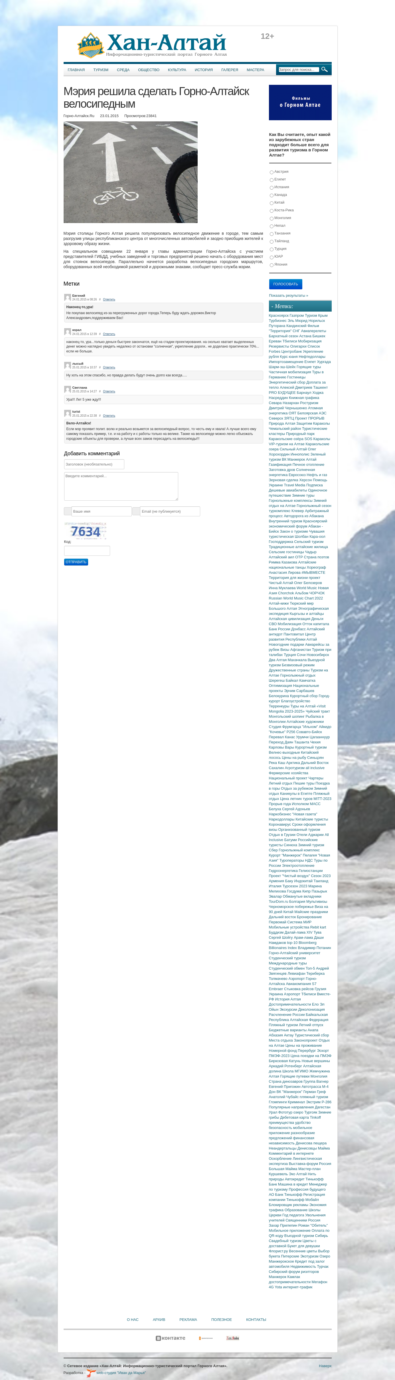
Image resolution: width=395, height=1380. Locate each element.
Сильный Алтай (294, 449)
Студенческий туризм (287, 958)
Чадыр (311, 552)
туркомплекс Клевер (287, 511)
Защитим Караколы (313, 423)
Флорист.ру (279, 1251)
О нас (133, 1319)
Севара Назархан (284, 403)
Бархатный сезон (284, 336)
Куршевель (279, 1174)
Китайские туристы (311, 819)
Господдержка (281, 541)
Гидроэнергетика (284, 870)
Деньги (317, 619)
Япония (278, 264)
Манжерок (278, 1277)
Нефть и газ (317, 475)
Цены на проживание (303, 1045)
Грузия (320, 989)
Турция (278, 248)
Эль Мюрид (297, 320)
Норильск (317, 320)
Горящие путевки (295, 1076)
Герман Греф (314, 1092)
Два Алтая (278, 660)
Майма (324, 1148)
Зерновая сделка (284, 480)
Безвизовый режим (298, 665)
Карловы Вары (282, 747)
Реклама (188, 1319)
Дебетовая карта (295, 1117)
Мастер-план (309, 1169)
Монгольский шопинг (287, 716)
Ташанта (302, 742)
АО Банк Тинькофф (286, 1194)
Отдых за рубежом (297, 788)
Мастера (255, 70)
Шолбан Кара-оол (310, 536)
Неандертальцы (283, 1148)
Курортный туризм (311, 747)
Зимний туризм (311, 845)
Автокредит (295, 1179)
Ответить (109, 299)
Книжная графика (304, 398)
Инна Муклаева (283, 588)
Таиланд (321, 881)
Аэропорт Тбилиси (300, 994)
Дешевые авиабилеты (288, 490)
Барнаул (305, 392)
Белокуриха (279, 696)
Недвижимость (304, 1266)
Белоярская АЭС (312, 413)
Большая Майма (283, 1169)
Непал (277, 225)
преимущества (282, 1122)
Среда (123, 70)
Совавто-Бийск (309, 732)
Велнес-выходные (285, 752)
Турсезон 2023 (295, 886)
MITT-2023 (322, 799)
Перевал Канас (282, 737)
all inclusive (315, 768)
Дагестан (322, 1107)
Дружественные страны (290, 670)
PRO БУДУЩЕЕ (283, 392)
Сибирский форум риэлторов (294, 1271)
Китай (277, 202)
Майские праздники (311, 912)
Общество (148, 70)
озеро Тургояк (305, 1112)
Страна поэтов (316, 557)
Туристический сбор (312, 1035)
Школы (315, 1210)
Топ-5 (311, 968)
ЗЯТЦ (289, 418)
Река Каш (277, 763)
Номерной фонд (283, 1050)
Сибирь (321, 1235)
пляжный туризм (314, 1097)
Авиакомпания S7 (301, 984)
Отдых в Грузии (283, 835)
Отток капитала (315, 624)
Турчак (323, 1266)
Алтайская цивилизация (290, 619)
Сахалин (277, 768)
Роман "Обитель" (313, 1225)
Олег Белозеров (308, 583)
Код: (68, 541)
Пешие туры (304, 783)
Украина (276, 994)
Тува (317, 932)
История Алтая (288, 999)
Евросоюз (298, 475)
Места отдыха (281, 1040)
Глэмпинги (278, 1102)
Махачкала (298, 660)
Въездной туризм (299, 1235)
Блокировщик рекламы (289, 1205)
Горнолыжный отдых (298, 675)
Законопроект (306, 1040)
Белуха (275, 809)
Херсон (306, 480)
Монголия (280, 218)
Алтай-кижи (279, 603)
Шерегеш (277, 680)
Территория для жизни (289, 577)
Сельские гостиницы (287, 552)
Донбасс (299, 629)
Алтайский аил (282, 557)
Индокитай (303, 881)
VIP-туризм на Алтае (287, 444)
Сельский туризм (309, 541)
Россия (314, 1220)
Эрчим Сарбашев (299, 691)
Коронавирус (280, 824)
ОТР (299, 557)
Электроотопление (298, 865)
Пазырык (319, 891)
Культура (177, 70)
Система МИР (299, 922)
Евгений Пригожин (285, 1086)
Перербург (307, 1050)
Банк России (280, 629)
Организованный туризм (299, 829)
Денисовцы (307, 1148)
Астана (305, 336)
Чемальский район (285, 428)
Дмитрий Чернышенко (288, 408)
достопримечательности (290, 1282)
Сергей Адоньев (296, 809)
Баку (289, 881)
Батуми (291, 840)
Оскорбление (281, 1158)
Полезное (221, 1319)
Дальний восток (283, 917)
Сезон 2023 (321, 876)
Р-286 (327, 1102)
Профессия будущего (307, 1189)
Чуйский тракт (318, 711)
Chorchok (286, 593)
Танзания (280, 233)
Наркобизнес (280, 814)
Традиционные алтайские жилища (298, 547)
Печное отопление (309, 464)
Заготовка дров (282, 470)
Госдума (294, 891)
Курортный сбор (304, 696)
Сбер (274, 850)
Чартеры (315, 778)
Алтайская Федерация (309, 1020)
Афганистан (301, 649)
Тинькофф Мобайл (302, 1200)
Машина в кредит (293, 1184)
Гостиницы (296, 377)
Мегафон (319, 1282)
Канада (278, 194)
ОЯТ (293, 413)
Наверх (325, 1366)
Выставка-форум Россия (310, 1164)
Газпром (297, 315)
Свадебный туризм (286, 1241)
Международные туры (288, 963)
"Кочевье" (278, 732)
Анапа (313, 1030)
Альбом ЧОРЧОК (310, 593)
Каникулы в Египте (296, 793)
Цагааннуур (320, 737)
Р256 (291, 732)
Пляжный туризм (284, 1025)
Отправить (76, 562)
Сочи (302, 655)
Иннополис (301, 454)
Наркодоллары (282, 819)
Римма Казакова (283, 562)
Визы (285, 649)
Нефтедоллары (312, 356)
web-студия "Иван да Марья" (116, 1373)
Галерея (229, 70)
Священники (296, 1220)
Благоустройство (295, 701)
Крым (323, 315)
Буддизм (277, 932)
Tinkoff (315, 1117)
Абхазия (276, 1035)
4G (272, 1287)
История (204, 70)
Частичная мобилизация (290, 372)
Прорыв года (280, 804)
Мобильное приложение (290, 1230)
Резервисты (279, 346)
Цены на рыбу (294, 757)
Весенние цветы (303, 1251)
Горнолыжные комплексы (291, 500)
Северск (276, 418)
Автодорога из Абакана (304, 516)
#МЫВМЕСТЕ (313, 572)
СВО (273, 624)
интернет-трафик (297, 1287)
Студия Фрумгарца (285, 727)
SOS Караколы (317, 439)
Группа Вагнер (316, 1081)
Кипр (307, 891)
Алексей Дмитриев (296, 387)
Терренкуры (280, 706)
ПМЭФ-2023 (280, 1056)
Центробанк (292, 351)
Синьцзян (315, 757)
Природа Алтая (282, 423)
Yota (279, 1287)
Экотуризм (310, 1256)
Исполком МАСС (306, 804)
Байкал (292, 680)
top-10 (292, 942)
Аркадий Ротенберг (286, 1066)
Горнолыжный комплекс (299, 850)
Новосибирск (318, 655)
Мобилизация (290, 624)
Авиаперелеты (313, 331)
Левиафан (296, 973)
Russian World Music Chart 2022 (296, 598)
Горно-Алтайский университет (295, 953)
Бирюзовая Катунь (285, 1061)
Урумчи (303, 737)
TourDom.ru (279, 901)
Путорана (277, 326)
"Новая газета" (304, 814)
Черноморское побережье (292, 906)
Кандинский (296, 326)
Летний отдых (281, 783)
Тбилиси (290, 341)
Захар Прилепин (283, 1225)
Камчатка (307, 680)
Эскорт (323, 1050)
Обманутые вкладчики (302, 896)
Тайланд (279, 241)
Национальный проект (289, 778)
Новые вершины (316, 1061)
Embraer (276, 989)
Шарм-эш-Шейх (283, 367)
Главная (76, 70)
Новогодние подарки (287, 644)
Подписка (314, 485)
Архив (159, 1319)
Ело (316, 1004)
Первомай (278, 922)
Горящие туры (309, 367)
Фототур (285, 1112)
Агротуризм (295, 768)
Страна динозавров (286, 1081)
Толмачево (279, 978)
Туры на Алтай (303, 706)
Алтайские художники (305, 721)
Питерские (290, 1256)
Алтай (311, 459)
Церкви (276, 1215)
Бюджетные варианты (288, 1030)
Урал (273, 1112)
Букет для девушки (303, 1246)
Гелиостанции (311, 870)
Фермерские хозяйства (288, 773)
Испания (279, 187)
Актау (289, 1035)
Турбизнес (278, 320)
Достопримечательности (290, 1004)
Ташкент (320, 387)
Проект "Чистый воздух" (290, 876)
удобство (303, 1122)
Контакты (256, 1319)
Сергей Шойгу (281, 937)
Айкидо (325, 727)
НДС (309, 860)
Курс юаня (289, 356)
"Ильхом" (310, 727)
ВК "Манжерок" (289, 1092)
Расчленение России (287, 1014)
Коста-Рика (282, 210)
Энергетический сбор (288, 382)
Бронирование (309, 917)
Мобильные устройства (289, 927)
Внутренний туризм (286, 521)
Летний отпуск (311, 1025)
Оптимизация (281, 685)
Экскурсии (288, 1009)
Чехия (315, 742)
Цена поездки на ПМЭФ (311, 1056)
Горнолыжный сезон (314, 506)
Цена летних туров (296, 799)
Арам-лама (304, 937)
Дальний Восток (315, 763)
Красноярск (279, 315)
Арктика (293, 763)
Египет (278, 179)
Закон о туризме (294, 531)
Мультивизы (316, 901)
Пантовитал (294, 634)
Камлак (293, 1277)
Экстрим (314, 1102)
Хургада (324, 362)
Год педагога (293, 1215)
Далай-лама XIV (299, 932)
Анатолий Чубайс (284, 1097)
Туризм (100, 70)
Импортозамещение (287, 362)
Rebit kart (318, 927)
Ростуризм (309, 403)
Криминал (297, 1102)
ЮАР (276, 256)
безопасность (281, 1128)
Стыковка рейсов (299, 989)
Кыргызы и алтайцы (307, 613)
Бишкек (319, 336)
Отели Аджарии (311, 835)
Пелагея (310, 855)
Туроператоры (292, 860)
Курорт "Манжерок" (286, 855)
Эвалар (276, 896)
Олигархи (298, 346)
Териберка (315, 973)
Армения (277, 881)
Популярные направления (292, 1107)
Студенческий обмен (287, 968)
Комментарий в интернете (291, 1153)
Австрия (279, 171)
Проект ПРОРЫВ (309, 418)
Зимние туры (303, 495)
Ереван (276, 341)
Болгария (297, 901)
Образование (297, 1210)
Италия (276, 886)
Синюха (291, 845)
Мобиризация (309, 341)
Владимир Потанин (314, 948)
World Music (307, 588)
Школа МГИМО (295, 1071)
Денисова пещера (311, 1143)
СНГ (297, 331)
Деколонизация (311, 1009)
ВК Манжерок (294, 459)
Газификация (281, 464)
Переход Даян (281, 742)
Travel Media (295, 485)
